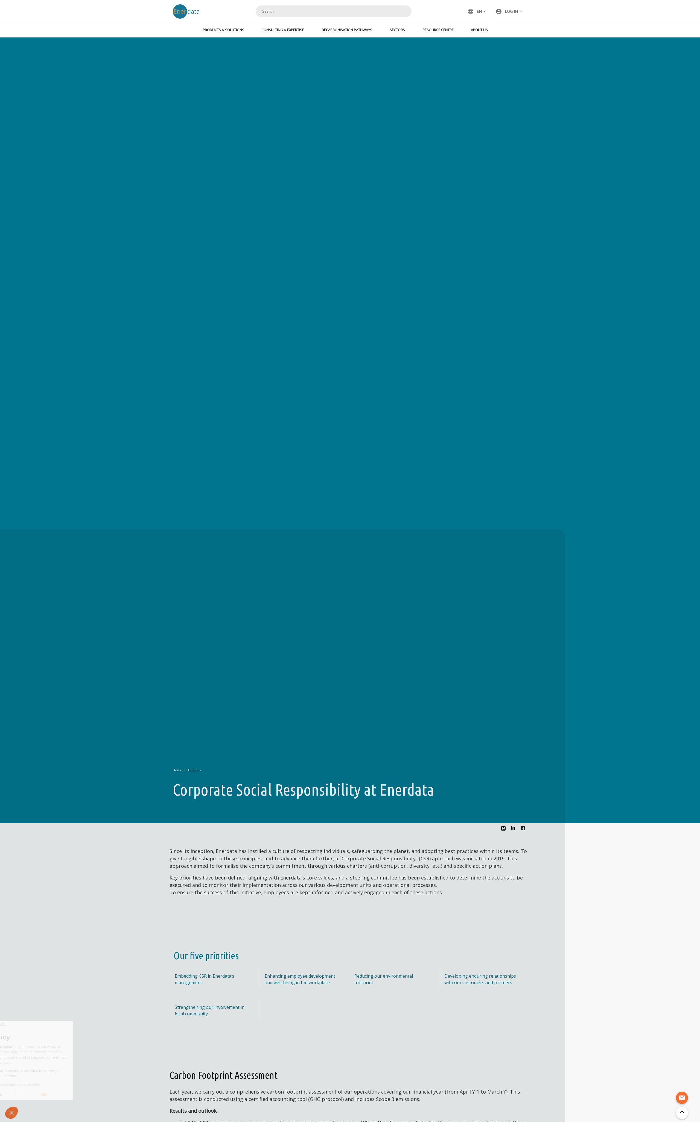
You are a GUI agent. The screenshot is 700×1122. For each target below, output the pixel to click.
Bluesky (504, 830)
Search (401, 11)
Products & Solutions (223, 29)
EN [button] (474, 11)
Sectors (397, 29)
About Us (479, 29)
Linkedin (514, 829)
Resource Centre (438, 29)
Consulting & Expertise (282, 29)
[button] (509, 11)
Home (177, 770)
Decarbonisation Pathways (347, 29)
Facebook (524, 829)
